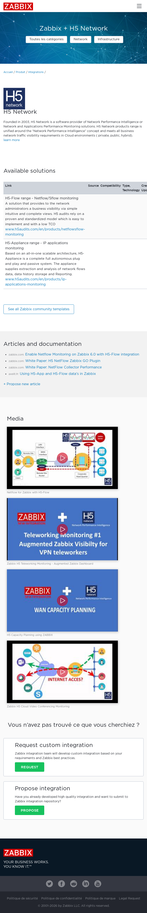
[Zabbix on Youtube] (97, 883)
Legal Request (129, 898)
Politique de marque (100, 898)
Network (81, 39)
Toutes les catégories (46, 39)
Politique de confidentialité (61, 898)
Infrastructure (109, 39)
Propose (30, 810)
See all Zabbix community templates (39, 309)
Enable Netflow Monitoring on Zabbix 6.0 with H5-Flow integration (82, 354)
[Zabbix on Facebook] (61, 883)
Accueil (8, 72)
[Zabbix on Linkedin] (85, 883)
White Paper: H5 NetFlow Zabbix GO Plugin (62, 361)
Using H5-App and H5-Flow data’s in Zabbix (58, 374)
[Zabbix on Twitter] (49, 883)
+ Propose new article (21, 384)
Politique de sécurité (22, 898)
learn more (11, 140)
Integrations (36, 72)
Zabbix (18, 6)
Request (29, 767)
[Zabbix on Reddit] (73, 883)
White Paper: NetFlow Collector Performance (63, 367)
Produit (20, 72)
